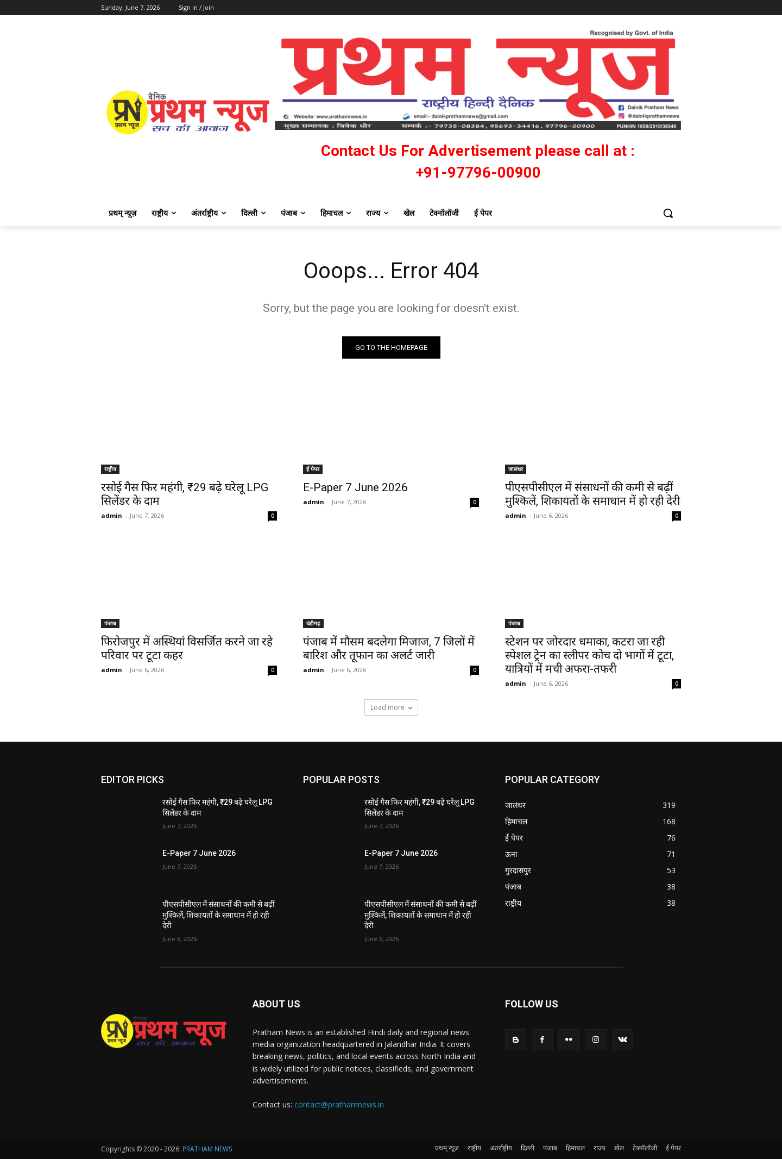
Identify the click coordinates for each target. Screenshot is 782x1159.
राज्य (600, 1147)
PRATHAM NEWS (207, 1149)
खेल (619, 1147)
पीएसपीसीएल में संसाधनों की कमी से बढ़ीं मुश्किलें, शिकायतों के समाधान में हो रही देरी (592, 494)
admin (111, 515)
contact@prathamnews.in (339, 1104)
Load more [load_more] (391, 707)
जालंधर (515, 469)
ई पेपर (312, 469)
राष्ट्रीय (110, 469)
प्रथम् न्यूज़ (447, 1147)
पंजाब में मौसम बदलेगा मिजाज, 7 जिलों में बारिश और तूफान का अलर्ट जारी (389, 648)
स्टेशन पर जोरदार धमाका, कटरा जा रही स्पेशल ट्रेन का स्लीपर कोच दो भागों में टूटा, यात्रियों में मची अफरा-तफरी (589, 655)
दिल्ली (527, 1147)
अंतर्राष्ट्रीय (501, 1147)
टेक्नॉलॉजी (645, 1147)
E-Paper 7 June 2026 (355, 487)
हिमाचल (575, 1147)
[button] (668, 213)
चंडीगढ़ (313, 623)
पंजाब (110, 623)
